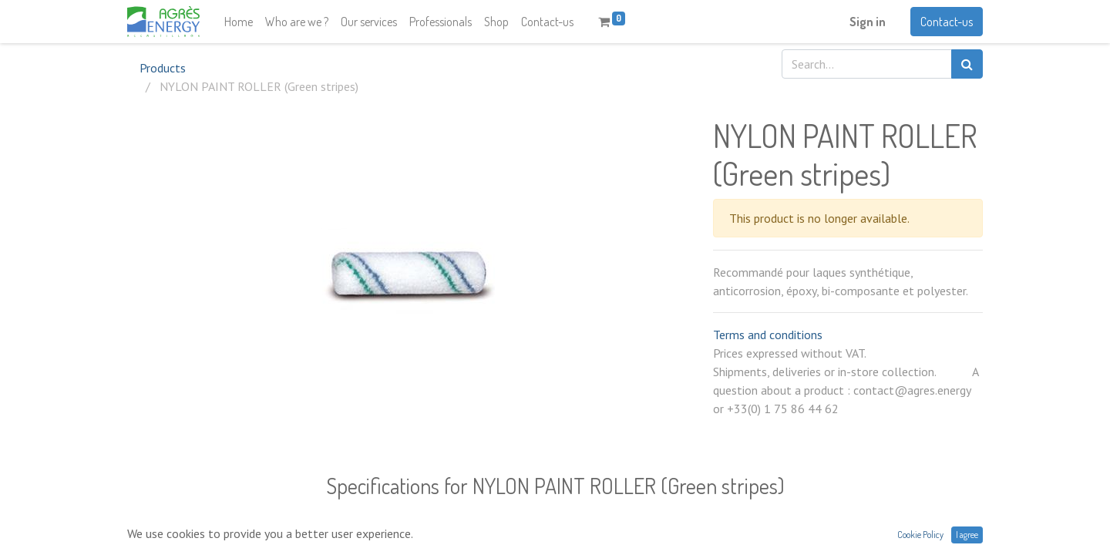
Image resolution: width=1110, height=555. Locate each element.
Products (163, 68)
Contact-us (946, 21)
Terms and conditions (767, 334)
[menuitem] (238, 21)
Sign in (867, 21)
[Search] (967, 64)
